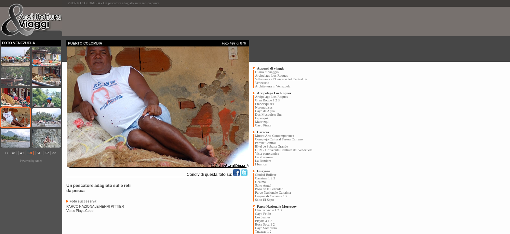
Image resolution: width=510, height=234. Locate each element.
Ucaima (260, 182)
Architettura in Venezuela (272, 86)
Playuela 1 (262, 221)
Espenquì (261, 118)
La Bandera (263, 160)
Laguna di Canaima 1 (270, 196)
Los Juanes (262, 217)
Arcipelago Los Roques (271, 75)
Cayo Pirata (263, 125)
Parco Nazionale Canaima (273, 192)
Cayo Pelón (263, 213)
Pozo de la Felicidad (269, 189)
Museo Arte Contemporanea (274, 135)
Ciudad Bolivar (265, 174)
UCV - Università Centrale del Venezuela (283, 150)
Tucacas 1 (262, 231)
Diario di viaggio (267, 72)
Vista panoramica (267, 153)
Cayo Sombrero (266, 228)
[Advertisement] (184, 21)
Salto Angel (263, 185)
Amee (38, 160)
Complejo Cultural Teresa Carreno (279, 139)
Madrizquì (262, 122)
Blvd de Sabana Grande (271, 146)
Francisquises (264, 104)
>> (54, 153)
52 (47, 153)
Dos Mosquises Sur (268, 114)
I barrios (261, 164)
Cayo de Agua (265, 111)
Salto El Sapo (264, 200)
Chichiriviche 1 (265, 210)
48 (13, 153)
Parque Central (265, 143)
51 (39, 153)
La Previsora (264, 157)
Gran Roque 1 (265, 100)
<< (6, 153)
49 (22, 153)
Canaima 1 (262, 178)
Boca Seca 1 (263, 224)
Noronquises (264, 107)
